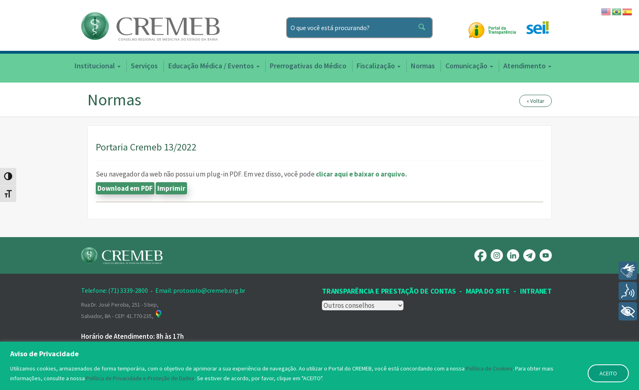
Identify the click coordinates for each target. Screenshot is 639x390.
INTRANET (536, 291)
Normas (423, 65)
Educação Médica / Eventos (214, 65)
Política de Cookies (489, 368)
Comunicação (469, 65)
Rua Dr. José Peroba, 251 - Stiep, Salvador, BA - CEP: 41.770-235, (122, 310)
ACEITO (608, 373)
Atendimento (527, 65)
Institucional (98, 65)
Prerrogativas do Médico (308, 65)
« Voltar (535, 101)
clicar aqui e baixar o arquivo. (361, 174)
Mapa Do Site (487, 291)
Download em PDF (125, 188)
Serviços (144, 65)
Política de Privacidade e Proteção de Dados (140, 378)
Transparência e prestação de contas (389, 291)
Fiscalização (379, 65)
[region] (319, 366)
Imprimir (171, 188)
